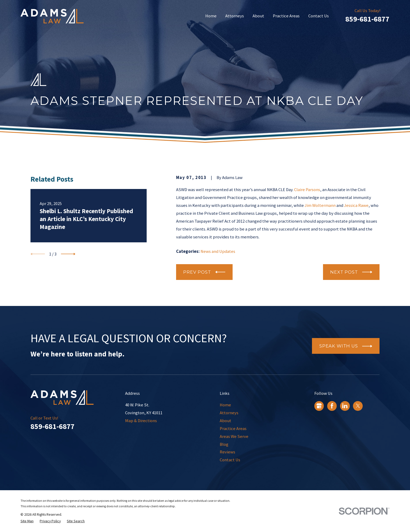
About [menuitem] (258, 16)
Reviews (227, 452)
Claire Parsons (307, 189)
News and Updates (218, 251)
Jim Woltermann (320, 205)
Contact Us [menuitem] (318, 16)
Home (225, 405)
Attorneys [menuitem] (234, 16)
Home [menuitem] (211, 16)
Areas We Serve (234, 436)
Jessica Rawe (356, 205)
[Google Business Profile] (319, 405)
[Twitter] (358, 405)
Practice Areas (233, 428)
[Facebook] (332, 405)
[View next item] (68, 254)
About (225, 420)
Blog (224, 444)
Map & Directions (141, 420)
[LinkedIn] (344, 405)
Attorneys (229, 413)
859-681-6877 (367, 19)
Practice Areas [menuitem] (286, 16)
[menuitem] (27, 521)
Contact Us (230, 460)
